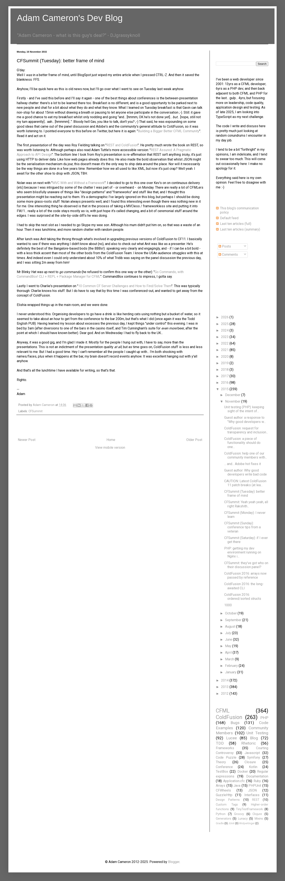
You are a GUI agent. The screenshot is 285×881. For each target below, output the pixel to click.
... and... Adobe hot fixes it (242, 464)
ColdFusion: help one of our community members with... (245, 455)
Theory (221, 762)
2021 (225, 350)
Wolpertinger (247, 823)
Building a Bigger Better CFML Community (168, 131)
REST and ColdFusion (122, 145)
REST (255, 800)
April (229, 652)
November (233, 401)
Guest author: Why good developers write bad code (245, 472)
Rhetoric (248, 743)
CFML (223, 710)
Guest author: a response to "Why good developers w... (245, 420)
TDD (220, 743)
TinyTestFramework (249, 809)
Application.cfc (234, 781)
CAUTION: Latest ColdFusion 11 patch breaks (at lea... (245, 483)
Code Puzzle (226, 757)
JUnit (231, 823)
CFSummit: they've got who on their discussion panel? (246, 565)
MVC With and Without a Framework (78, 183)
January (231, 672)
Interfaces (251, 795)
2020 (225, 357)
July (228, 633)
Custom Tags (227, 804)
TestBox (222, 771)
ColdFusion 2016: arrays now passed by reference (245, 575)
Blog (254, 738)
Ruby (257, 781)
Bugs (235, 722)
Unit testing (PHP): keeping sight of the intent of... (244, 409)
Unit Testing (257, 733)
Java (236, 786)
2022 (225, 343)
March (230, 659)
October (231, 613)
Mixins (259, 818)
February (232, 666)
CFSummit (35, 411)
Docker (242, 771)
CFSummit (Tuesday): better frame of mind (244, 494)
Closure (250, 762)
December (233, 395)
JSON (252, 790)
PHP (264, 717)
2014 (225, 680)
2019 (225, 363)
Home (110, 440)
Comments (228, 255)
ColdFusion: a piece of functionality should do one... (242, 443)
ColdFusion (229, 717)
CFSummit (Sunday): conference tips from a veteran (242, 527)
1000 (228, 605)
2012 (225, 694)
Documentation (257, 776)
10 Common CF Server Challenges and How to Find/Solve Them (124, 286)
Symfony (253, 757)
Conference (224, 767)
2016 (225, 383)
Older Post (194, 440)
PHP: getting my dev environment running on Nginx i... (242, 552)
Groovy (239, 814)
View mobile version (110, 448)
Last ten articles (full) (235, 224)
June (229, 639)
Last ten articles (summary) (240, 229)
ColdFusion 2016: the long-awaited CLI (244, 586)
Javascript (252, 753)
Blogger (173, 862)
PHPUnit (255, 786)
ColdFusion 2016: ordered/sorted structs (242, 597)
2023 (225, 337)
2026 (225, 317)
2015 (225, 389)
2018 (225, 370)
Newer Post (26, 440)
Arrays (220, 786)
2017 (225, 376)
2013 (225, 687)
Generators (223, 818)
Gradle (220, 823)
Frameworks (225, 748)
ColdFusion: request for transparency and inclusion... (246, 430)
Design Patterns (228, 800)
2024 (225, 330)
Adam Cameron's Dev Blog (70, 18)
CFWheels (223, 790)
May (228, 646)
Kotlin (253, 767)
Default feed (229, 218)
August (230, 626)
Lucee (231, 738)
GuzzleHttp (224, 795)
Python (220, 814)
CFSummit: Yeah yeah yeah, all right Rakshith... (246, 504)
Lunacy (243, 818)
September (233, 620)
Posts (225, 246)
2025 (225, 324)
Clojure (257, 814)
